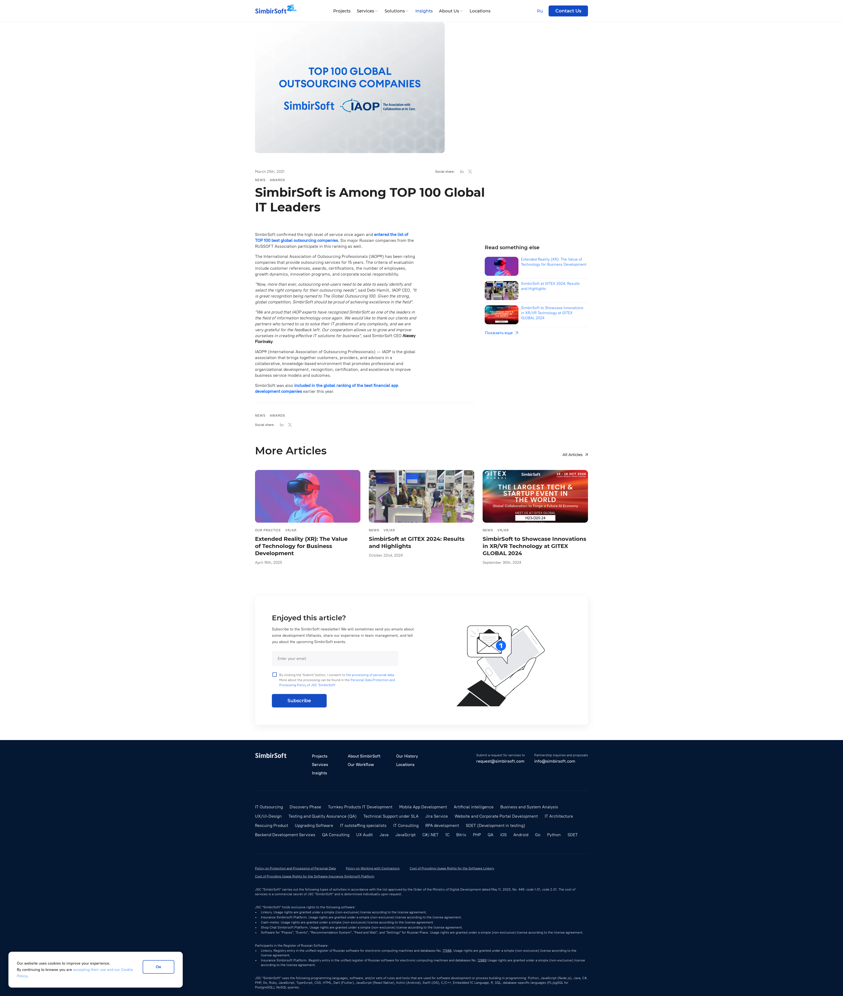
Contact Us (568, 11)
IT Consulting (406, 825)
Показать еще (501, 333)
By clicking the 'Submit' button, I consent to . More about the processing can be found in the (333, 686)
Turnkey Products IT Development (360, 806)
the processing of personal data (370, 682)
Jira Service (436, 816)
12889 (482, 960)
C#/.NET (430, 834)
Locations (480, 11)
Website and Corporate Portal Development (496, 816)
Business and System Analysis (529, 806)
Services (365, 11)
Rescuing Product (271, 825)
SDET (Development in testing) (495, 825)
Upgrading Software (314, 825)
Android (520, 834)
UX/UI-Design (268, 816)
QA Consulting (335, 834)
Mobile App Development (423, 806)
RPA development (442, 825)
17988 (447, 951)
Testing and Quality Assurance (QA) (323, 816)
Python (554, 834)
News (260, 180)
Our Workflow (361, 764)
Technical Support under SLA (391, 816)
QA (490, 834)
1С (447, 834)
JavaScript (405, 834)
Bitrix (461, 834)
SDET (573, 834)
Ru (540, 11)
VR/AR (291, 532)
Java (384, 834)
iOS (503, 834)
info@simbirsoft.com (554, 761)
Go (537, 834)
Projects (341, 11)
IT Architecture (559, 816)
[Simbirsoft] (271, 11)
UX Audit (364, 834)
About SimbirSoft (364, 756)
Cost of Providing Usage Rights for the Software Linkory (452, 868)
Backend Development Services (285, 834)
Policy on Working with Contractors (373, 868)
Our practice (268, 532)
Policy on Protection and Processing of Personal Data (295, 868)
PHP (477, 834)
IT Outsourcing (269, 806)
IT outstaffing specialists (363, 825)
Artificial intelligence (474, 806)
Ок (158, 967)
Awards (277, 180)
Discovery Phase (305, 806)
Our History (407, 756)
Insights (424, 11)
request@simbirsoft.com (500, 761)
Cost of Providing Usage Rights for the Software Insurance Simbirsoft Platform (314, 876)
